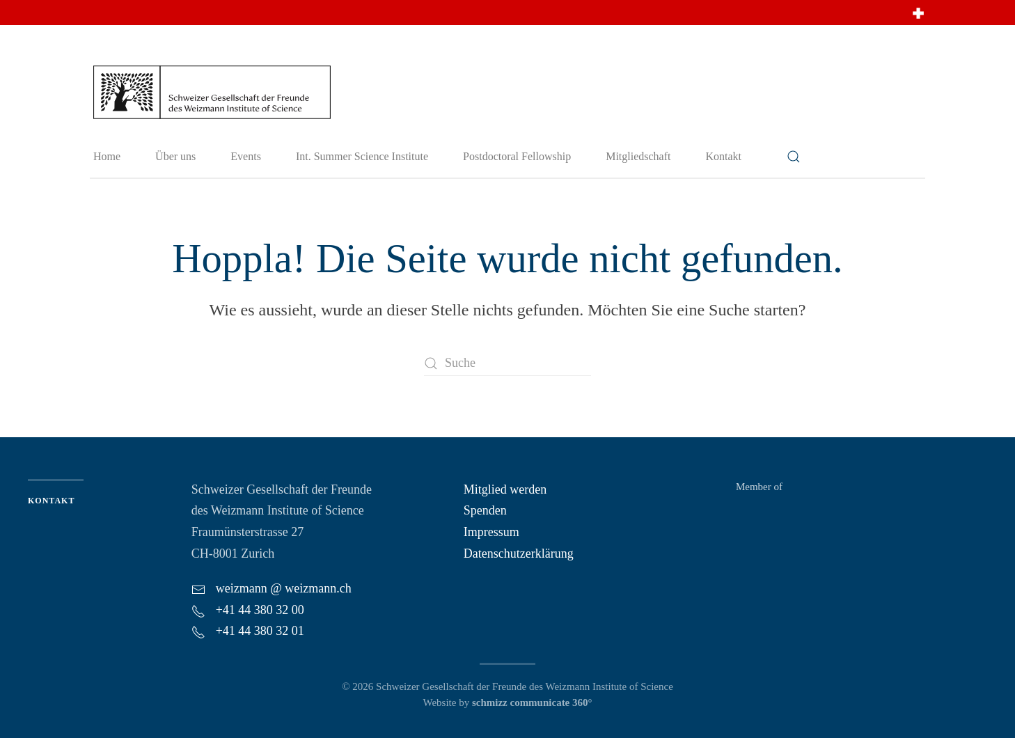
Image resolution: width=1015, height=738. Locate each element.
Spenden (485, 510)
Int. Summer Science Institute (362, 156)
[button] (794, 157)
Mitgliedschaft (638, 156)
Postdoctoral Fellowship (517, 156)
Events (245, 156)
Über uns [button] (175, 156)
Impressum (491, 532)
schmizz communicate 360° (532, 702)
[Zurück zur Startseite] (211, 91)
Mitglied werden (505, 489)
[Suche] (507, 363)
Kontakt (723, 156)
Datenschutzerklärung (519, 553)
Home (106, 156)
